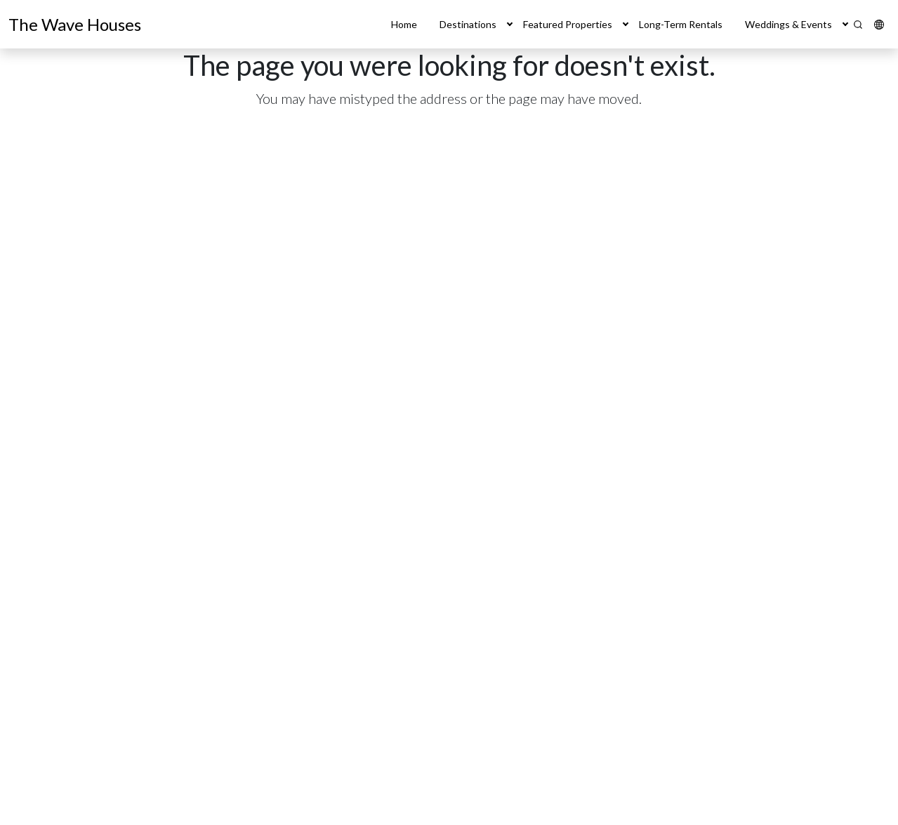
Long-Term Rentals (680, 24)
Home (404, 24)
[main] (449, 436)
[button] (510, 24)
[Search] (858, 24)
